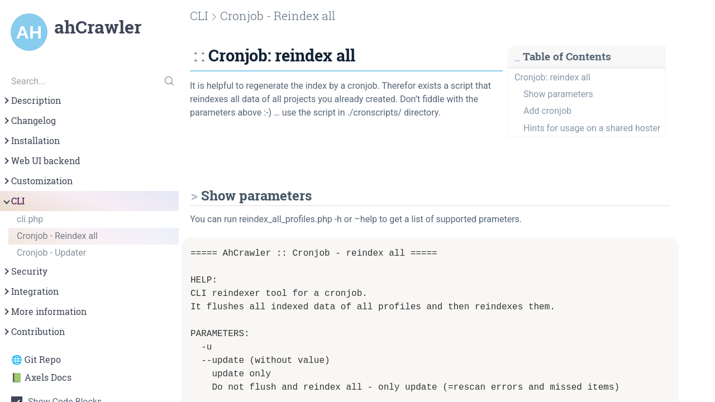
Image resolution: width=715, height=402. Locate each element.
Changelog (29, 120)
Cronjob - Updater (51, 252)
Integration (30, 291)
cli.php (30, 219)
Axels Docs (48, 377)
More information (44, 311)
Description (31, 100)
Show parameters (558, 94)
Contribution (33, 331)
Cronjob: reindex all (552, 77)
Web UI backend (41, 161)
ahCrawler (97, 27)
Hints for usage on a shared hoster (591, 128)
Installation (31, 140)
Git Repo (43, 359)
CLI (13, 201)
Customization (37, 181)
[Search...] (89, 80)
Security (24, 271)
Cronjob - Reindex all (57, 236)
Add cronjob (547, 111)
